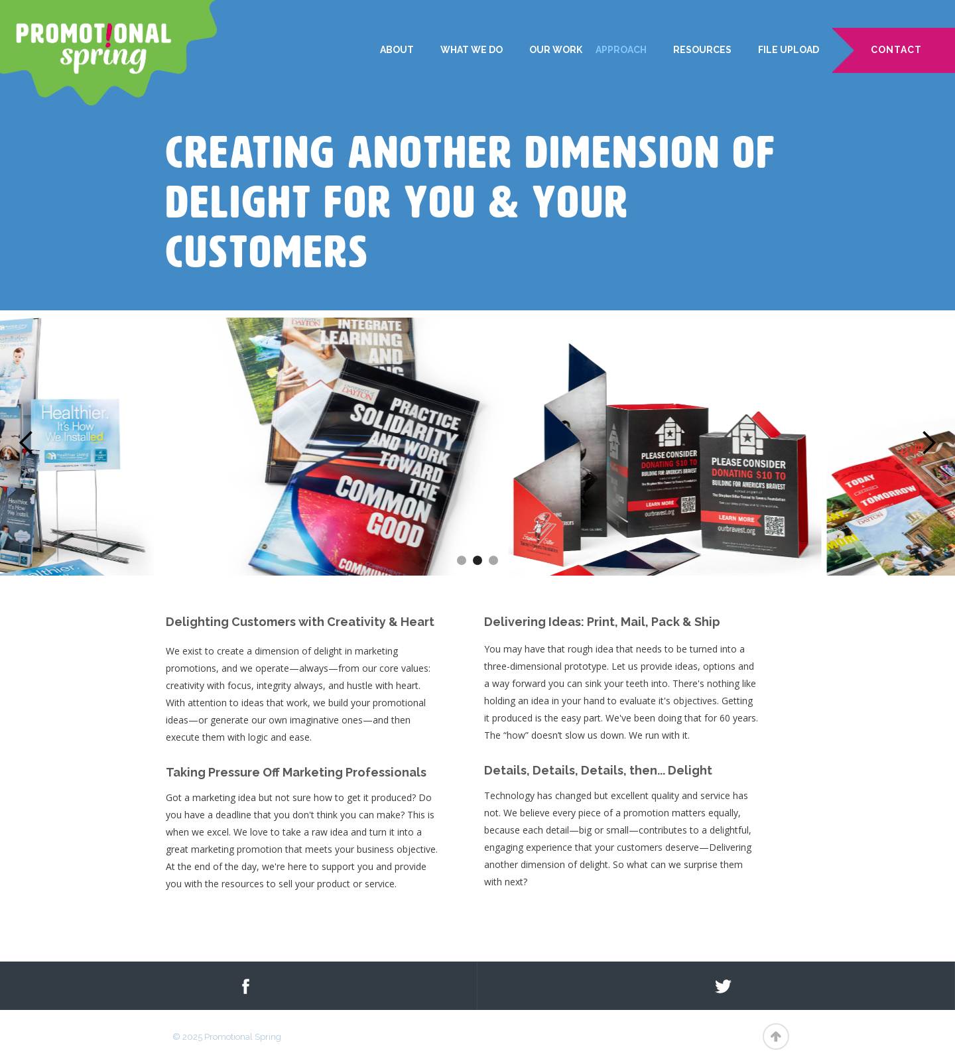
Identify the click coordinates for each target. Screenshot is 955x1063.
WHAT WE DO (471, 49)
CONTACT (896, 49)
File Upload (788, 49)
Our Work (555, 49)
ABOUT (397, 49)
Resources (702, 49)
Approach (621, 49)
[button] (26, 443)
